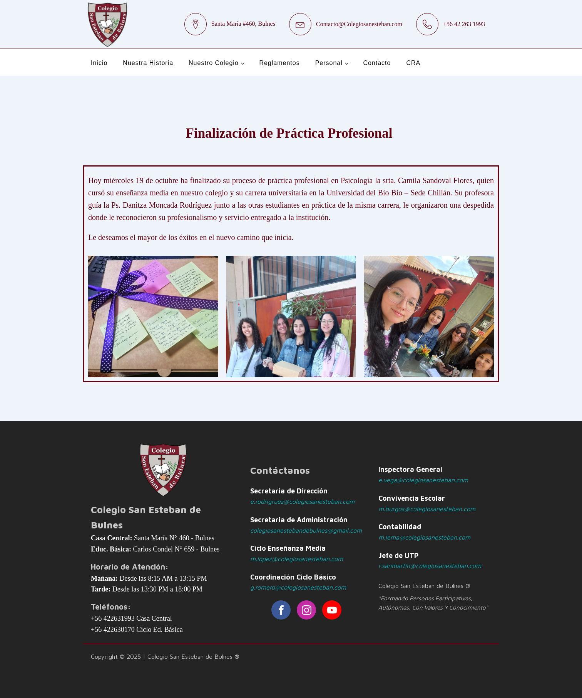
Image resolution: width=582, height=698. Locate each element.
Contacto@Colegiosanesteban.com (359, 24)
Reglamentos (279, 63)
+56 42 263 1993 (464, 24)
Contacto (377, 63)
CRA (413, 63)
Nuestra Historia (148, 63)
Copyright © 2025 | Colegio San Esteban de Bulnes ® (165, 656)
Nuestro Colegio (214, 63)
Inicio (99, 63)
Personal (329, 63)
